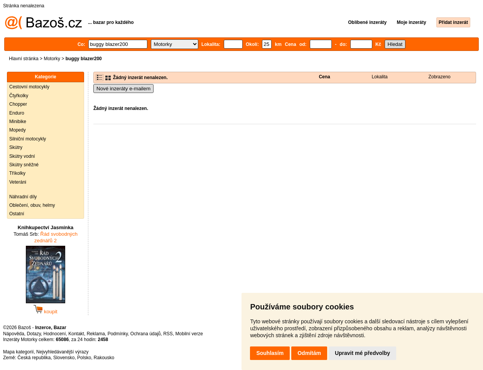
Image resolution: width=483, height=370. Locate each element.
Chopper (18, 104)
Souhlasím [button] (270, 353)
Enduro (16, 113)
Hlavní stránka (24, 58)
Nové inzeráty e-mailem (123, 88)
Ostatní (16, 213)
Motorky (52, 58)
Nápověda (13, 333)
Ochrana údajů (145, 333)
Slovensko (63, 357)
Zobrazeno (439, 76)
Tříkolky (17, 173)
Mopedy (17, 130)
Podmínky (118, 333)
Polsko (84, 357)
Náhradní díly (23, 196)
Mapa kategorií (18, 352)
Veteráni (17, 182)
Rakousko (104, 357)
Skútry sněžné (24, 164)
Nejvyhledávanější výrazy (62, 352)
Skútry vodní (22, 156)
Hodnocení (55, 333)
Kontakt (76, 333)
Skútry (15, 147)
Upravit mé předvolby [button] (362, 353)
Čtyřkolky (18, 95)
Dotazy (34, 333)
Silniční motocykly (27, 139)
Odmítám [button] (309, 353)
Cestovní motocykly (29, 87)
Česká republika (34, 357)
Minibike (17, 121)
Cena (324, 76)
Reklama (96, 333)
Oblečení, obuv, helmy (32, 205)
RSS (168, 333)
